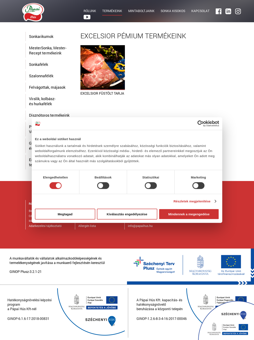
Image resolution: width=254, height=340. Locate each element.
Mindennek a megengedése (189, 214)
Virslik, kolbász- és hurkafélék (42, 101)
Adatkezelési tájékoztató (45, 226)
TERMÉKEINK (112, 11)
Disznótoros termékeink (49, 115)
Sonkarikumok (41, 36)
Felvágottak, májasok (47, 87)
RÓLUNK (90, 11)
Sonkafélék (38, 64)
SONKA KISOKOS (173, 11)
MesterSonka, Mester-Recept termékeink (47, 50)
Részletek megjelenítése (192, 201)
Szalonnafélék (41, 75)
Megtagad (65, 214)
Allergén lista (87, 226)
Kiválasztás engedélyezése (127, 214)
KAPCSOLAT (200, 11)
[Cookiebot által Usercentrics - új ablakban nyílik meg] (200, 123)
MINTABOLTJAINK (141, 11)
